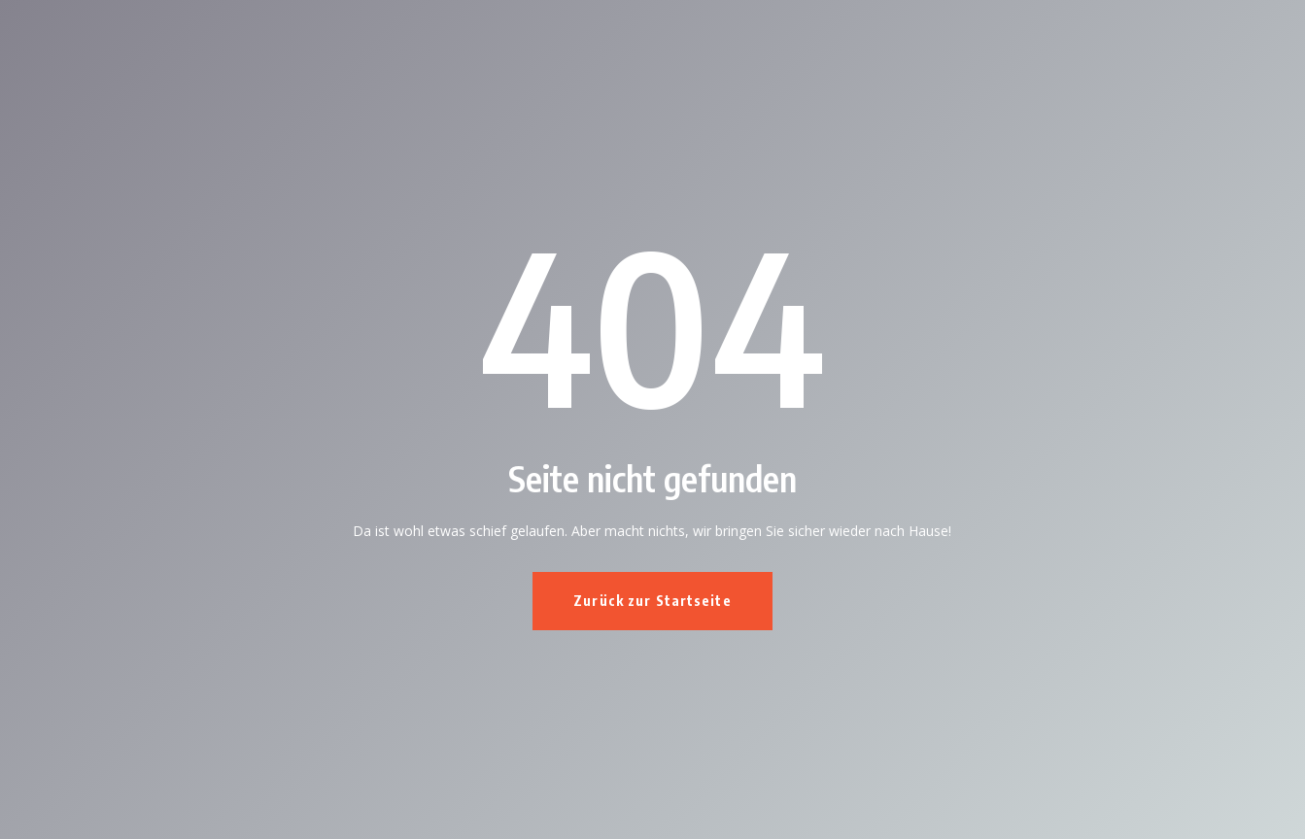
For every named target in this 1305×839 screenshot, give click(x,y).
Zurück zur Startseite (652, 600)
